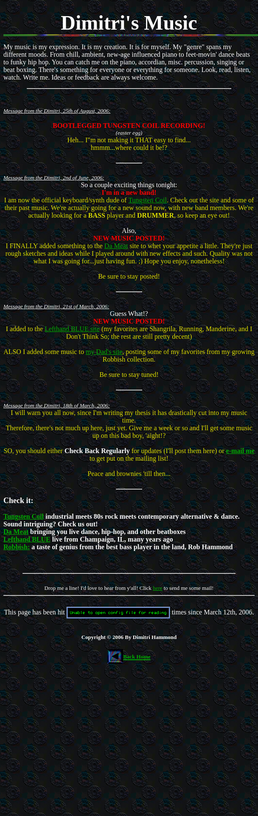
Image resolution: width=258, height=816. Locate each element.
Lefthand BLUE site (72, 328)
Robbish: (16, 546)
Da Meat (116, 245)
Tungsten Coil (147, 200)
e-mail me (240, 450)
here (157, 588)
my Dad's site (104, 351)
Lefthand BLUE (26, 539)
